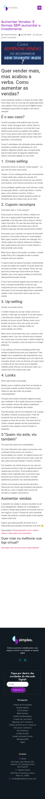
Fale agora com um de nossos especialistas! (20, 548)
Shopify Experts (22, 708)
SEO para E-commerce (23, 728)
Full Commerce (22, 731)
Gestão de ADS (22, 733)
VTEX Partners (22, 710)
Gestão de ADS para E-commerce (22, 725)
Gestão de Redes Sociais (22, 736)
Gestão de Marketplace (22, 716)
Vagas (22, 742)
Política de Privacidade (22, 705)
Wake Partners (22, 713)
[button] (39, 8)
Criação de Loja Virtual (22, 719)
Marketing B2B (22, 739)
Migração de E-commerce (22, 722)
